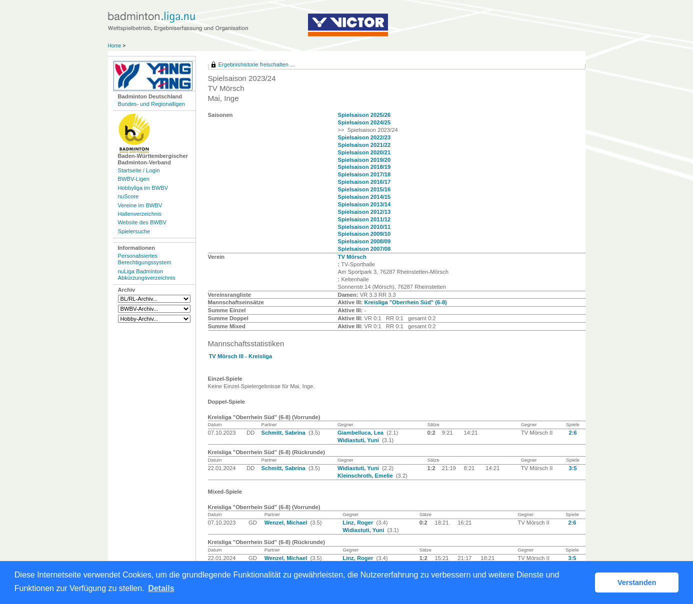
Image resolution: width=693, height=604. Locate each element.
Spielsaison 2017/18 (364, 174)
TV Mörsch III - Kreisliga (240, 356)
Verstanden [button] (637, 583)
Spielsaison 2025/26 (364, 115)
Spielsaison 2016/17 (364, 182)
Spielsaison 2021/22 (364, 145)
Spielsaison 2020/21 (364, 152)
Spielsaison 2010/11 (364, 227)
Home (115, 45)
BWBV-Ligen (134, 179)
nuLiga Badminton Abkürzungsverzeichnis (147, 274)
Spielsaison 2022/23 (364, 137)
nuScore (128, 196)
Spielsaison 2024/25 (364, 122)
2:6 (572, 433)
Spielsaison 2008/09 (364, 241)
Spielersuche (134, 231)
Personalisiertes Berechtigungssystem (145, 259)
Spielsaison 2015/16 (364, 189)
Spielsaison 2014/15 (364, 197)
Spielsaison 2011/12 (364, 219)
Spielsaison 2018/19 (364, 167)
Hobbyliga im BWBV (143, 188)
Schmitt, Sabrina (284, 433)
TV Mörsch (352, 257)
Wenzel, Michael (286, 523)
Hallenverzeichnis (140, 214)
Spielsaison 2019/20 (364, 160)
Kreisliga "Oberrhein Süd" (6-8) (405, 302)
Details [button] (161, 588)
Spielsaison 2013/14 (364, 204)
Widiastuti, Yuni (359, 440)
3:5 (572, 468)
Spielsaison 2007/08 (364, 249)
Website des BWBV (142, 222)
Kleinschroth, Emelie (366, 476)
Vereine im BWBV (140, 205)
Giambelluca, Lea (361, 433)
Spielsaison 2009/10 (364, 234)
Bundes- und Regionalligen (151, 104)
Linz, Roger (358, 523)
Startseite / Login (139, 170)
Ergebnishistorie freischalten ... (256, 64)
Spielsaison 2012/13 (364, 212)
